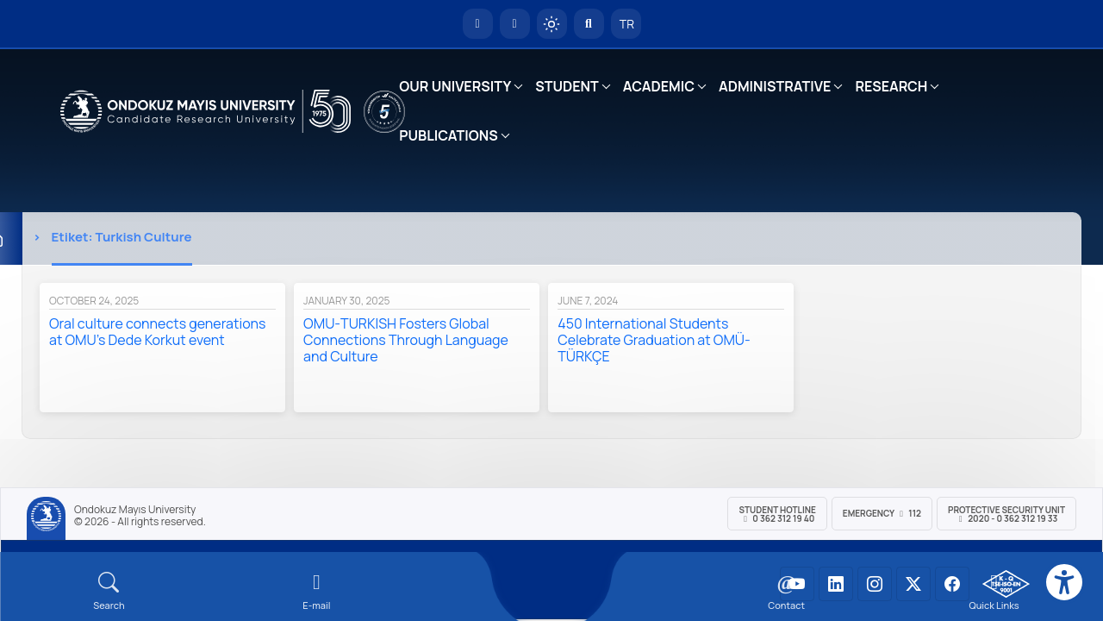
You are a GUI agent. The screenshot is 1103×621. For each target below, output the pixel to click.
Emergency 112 (882, 513)
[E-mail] (317, 591)
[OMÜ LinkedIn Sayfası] (836, 584)
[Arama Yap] (589, 24)
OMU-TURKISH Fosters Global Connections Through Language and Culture (405, 340)
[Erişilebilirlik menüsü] (1064, 582)
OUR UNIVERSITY (455, 86)
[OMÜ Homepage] (478, 24)
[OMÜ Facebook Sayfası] (952, 584)
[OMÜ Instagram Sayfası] (874, 584)
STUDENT (567, 86)
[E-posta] (515, 24)
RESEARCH (891, 86)
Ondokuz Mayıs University (135, 510)
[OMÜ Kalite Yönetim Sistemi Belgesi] (1006, 584)
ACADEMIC (659, 86)
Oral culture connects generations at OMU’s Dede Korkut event (157, 331)
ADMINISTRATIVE (775, 86)
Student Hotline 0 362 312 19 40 (776, 514)
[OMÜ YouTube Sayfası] (797, 584)
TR (625, 24)
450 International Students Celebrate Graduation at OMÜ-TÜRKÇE (654, 340)
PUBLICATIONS (448, 135)
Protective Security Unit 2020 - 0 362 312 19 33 (1006, 514)
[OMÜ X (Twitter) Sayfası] (913, 584)
